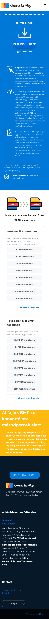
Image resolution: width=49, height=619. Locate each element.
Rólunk (6, 593)
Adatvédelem (9, 524)
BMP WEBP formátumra (24, 361)
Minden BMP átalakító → (30, 398)
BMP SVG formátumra (24, 368)
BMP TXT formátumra (24, 382)
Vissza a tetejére (34, 614)
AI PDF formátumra (24, 250)
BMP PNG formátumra (24, 354)
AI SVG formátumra (24, 271)
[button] (6, 176)
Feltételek (7, 520)
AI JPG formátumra (24, 264)
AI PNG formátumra (25, 257)
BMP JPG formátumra (24, 347)
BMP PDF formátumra (24, 340)
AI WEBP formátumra (24, 291)
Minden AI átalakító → (31, 308)
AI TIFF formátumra (24, 298)
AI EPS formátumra (24, 285)
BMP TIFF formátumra (24, 375)
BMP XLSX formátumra (24, 389)
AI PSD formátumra (24, 278)
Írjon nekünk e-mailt (12, 590)
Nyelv (14, 604)
